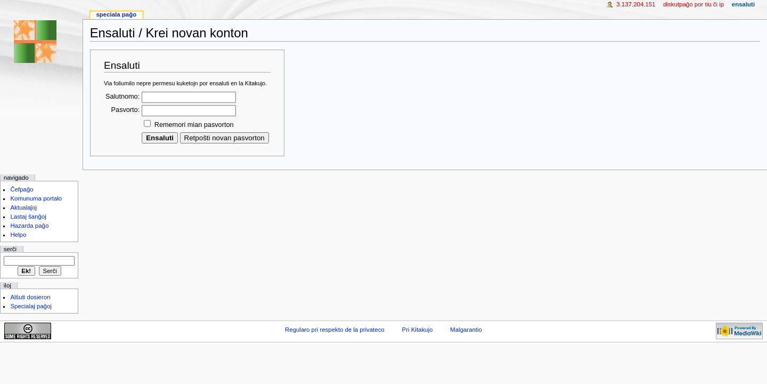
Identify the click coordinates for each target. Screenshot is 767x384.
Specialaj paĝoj (31, 306)
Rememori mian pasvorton (194, 125)
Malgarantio (466, 329)
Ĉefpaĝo (21, 189)
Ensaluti (743, 4)
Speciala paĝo (116, 14)
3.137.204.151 (635, 4)
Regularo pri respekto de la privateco (335, 329)
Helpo (18, 234)
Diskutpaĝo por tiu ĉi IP (693, 4)
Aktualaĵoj (23, 207)
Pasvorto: (125, 110)
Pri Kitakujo (417, 329)
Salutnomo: (122, 96)
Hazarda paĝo (29, 225)
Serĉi (10, 249)
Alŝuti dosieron (30, 297)
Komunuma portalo (36, 198)
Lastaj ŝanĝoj (28, 216)
